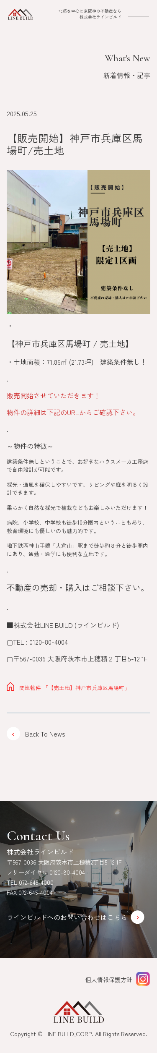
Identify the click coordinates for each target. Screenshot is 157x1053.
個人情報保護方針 (108, 979)
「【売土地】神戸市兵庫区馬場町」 (68, 688)
